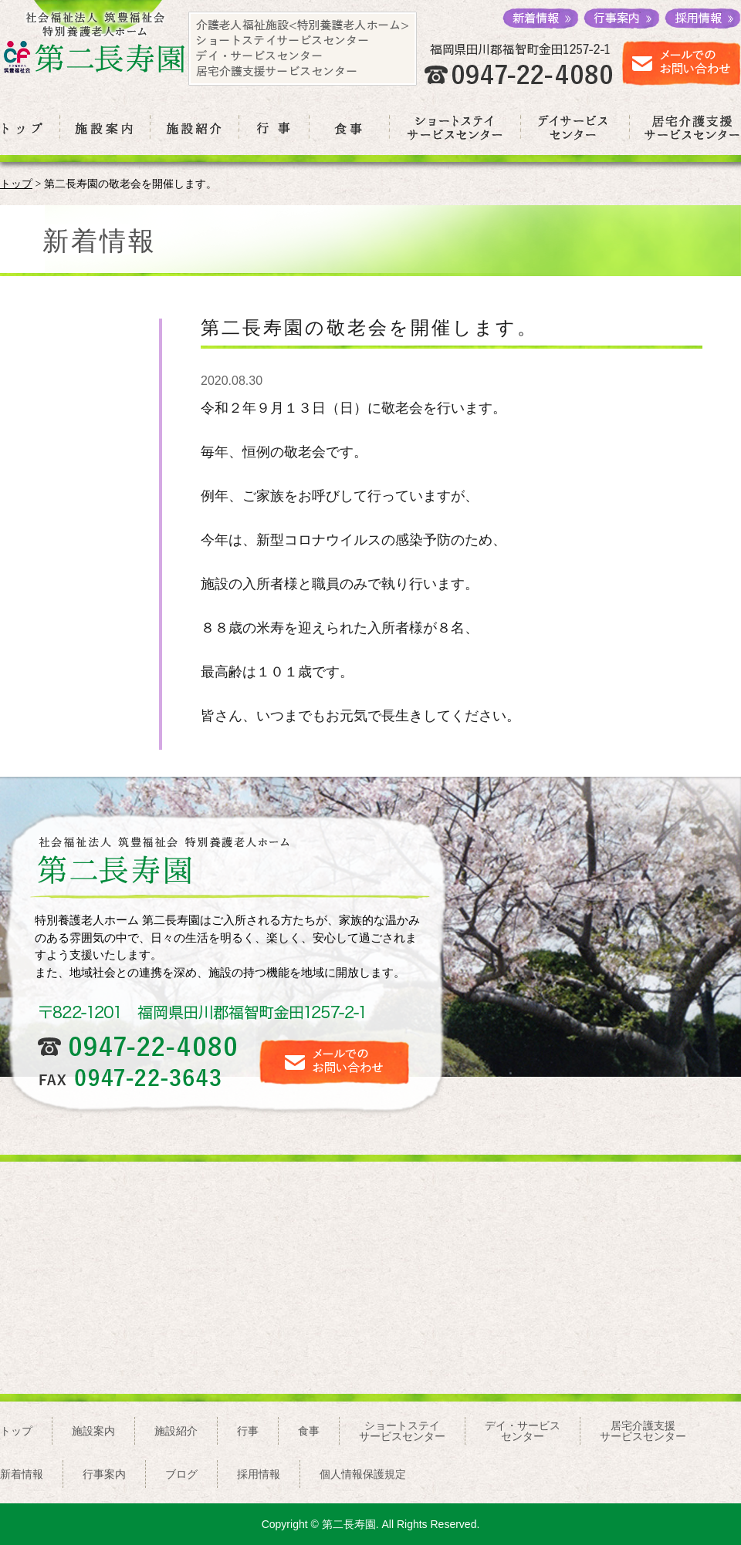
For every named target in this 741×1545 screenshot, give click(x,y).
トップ (16, 184)
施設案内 (93, 1431)
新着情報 (21, 1474)
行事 (248, 1431)
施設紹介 (176, 1431)
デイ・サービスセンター (522, 1430)
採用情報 (258, 1474)
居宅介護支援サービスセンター (643, 1430)
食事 (309, 1431)
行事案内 (104, 1474)
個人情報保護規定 (363, 1474)
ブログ (181, 1474)
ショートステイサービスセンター (402, 1430)
